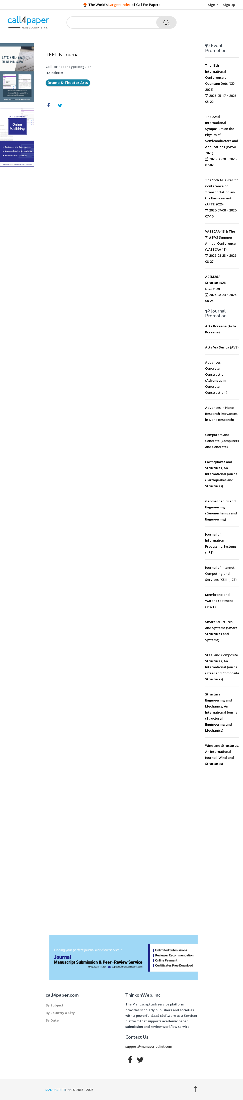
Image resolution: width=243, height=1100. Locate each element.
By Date (52, 1020)
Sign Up (229, 5)
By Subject (54, 1005)
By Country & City (60, 1012)
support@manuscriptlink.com (148, 1046)
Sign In (213, 5)
